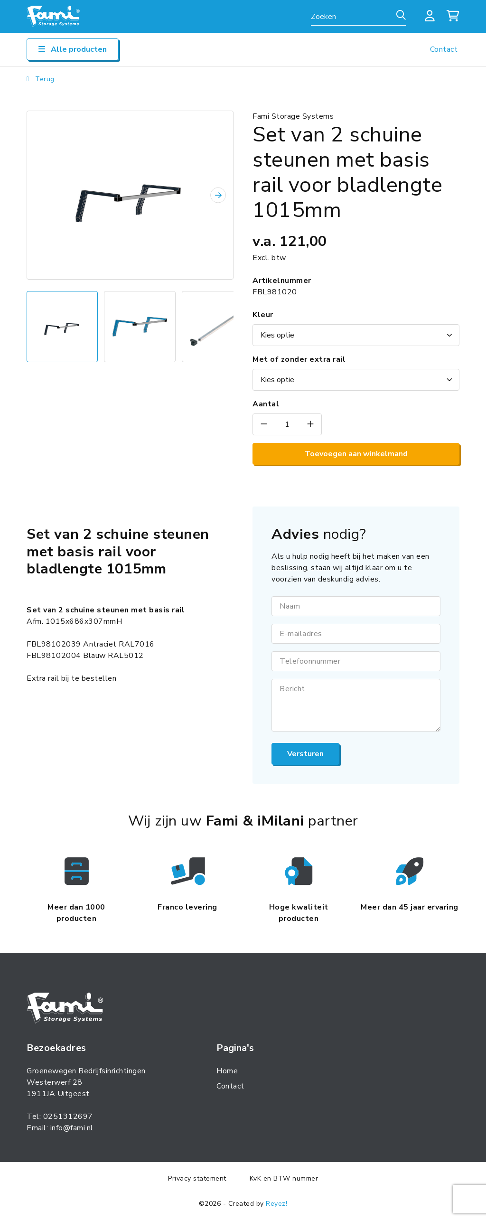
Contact (444, 49)
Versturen (305, 754)
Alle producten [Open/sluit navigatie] (72, 49)
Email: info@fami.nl (60, 1128)
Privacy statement (197, 1178)
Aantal (265, 404)
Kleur (262, 315)
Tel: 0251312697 (60, 1116)
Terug (41, 79)
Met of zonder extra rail (299, 359)
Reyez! (276, 1203)
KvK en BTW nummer (284, 1178)
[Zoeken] (401, 16)
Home (227, 1071)
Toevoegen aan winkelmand (356, 454)
